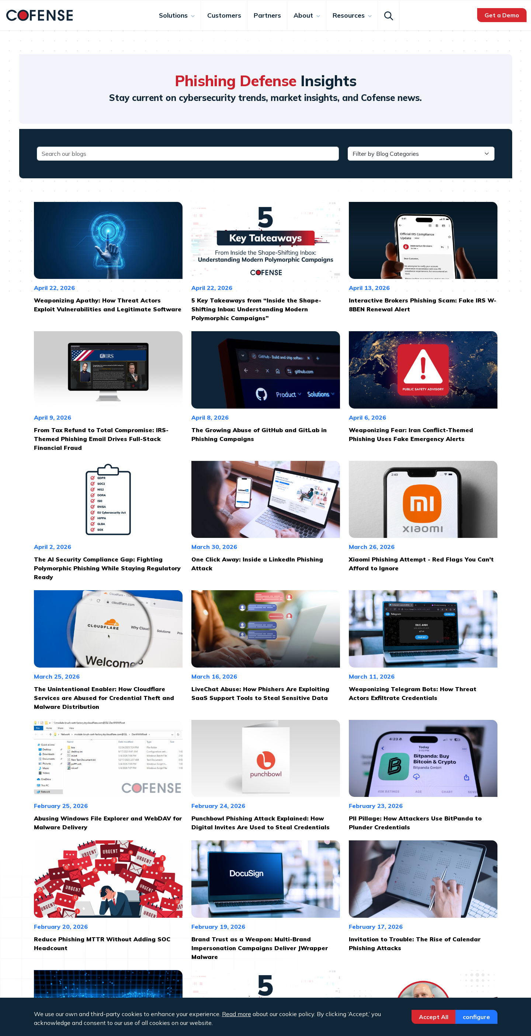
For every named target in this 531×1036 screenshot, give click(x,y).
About (304, 15)
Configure (476, 1017)
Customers (224, 15)
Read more (236, 1014)
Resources (350, 15)
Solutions (174, 15)
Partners (267, 15)
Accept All (433, 1017)
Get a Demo (502, 15)
